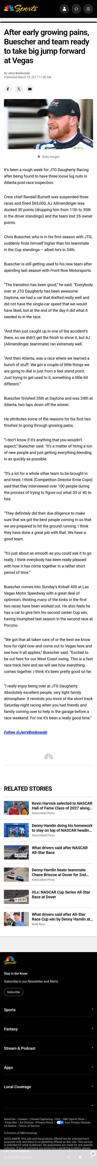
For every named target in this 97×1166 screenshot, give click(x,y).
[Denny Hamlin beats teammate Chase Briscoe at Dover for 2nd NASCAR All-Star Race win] (16, 875)
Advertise (10, 1119)
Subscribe (13, 992)
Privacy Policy (44, 1122)
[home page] (21, 9)
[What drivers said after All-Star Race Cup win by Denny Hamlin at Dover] (16, 919)
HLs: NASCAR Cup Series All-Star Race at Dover (61, 894)
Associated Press (43, 813)
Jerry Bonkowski (19, 73)
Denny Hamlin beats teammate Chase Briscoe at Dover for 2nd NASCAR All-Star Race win (59, 872)
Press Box (11, 1122)
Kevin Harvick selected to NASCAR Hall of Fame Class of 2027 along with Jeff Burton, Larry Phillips (62, 805)
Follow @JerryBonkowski (25, 732)
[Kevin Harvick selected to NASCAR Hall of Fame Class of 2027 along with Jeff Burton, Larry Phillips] (16, 808)
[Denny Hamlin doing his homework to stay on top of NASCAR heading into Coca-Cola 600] (16, 830)
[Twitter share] (19, 89)
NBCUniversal (28, 1133)
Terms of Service (29, 1126)
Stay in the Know (16, 973)
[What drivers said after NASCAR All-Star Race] (16, 852)
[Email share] (30, 89)
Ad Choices (27, 1122)
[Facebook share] (8, 89)
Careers (23, 1119)
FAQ (57, 1119)
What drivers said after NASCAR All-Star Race (60, 850)
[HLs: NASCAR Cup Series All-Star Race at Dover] (16, 897)
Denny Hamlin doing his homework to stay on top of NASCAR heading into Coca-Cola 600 (62, 828)
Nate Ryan (38, 924)
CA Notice (10, 1126)
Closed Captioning (41, 1119)
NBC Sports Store (74, 1119)
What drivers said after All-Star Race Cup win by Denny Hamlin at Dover (61, 917)
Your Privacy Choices (78, 1122)
